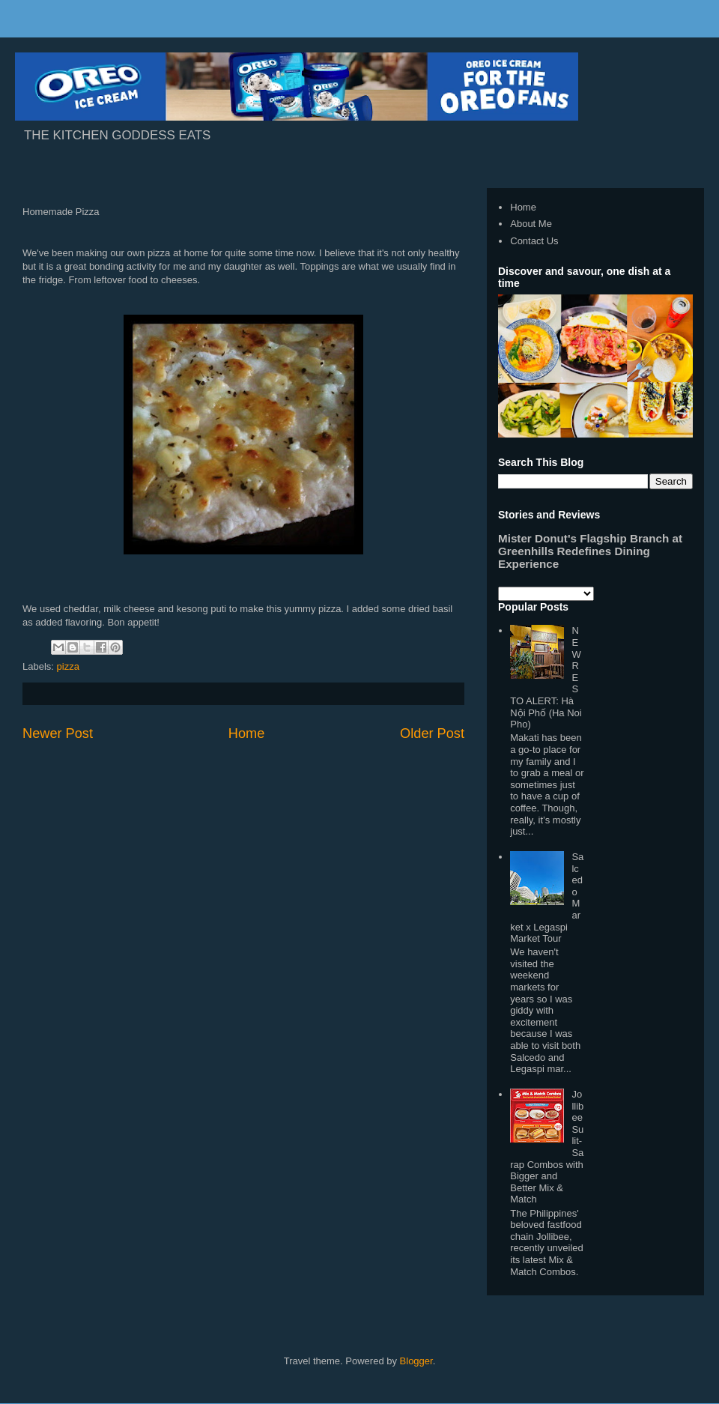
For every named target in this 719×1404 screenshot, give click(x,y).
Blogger (416, 1361)
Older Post (432, 733)
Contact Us (534, 240)
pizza (68, 666)
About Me (531, 223)
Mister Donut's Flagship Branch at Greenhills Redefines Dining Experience (590, 551)
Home (246, 733)
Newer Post (57, 733)
